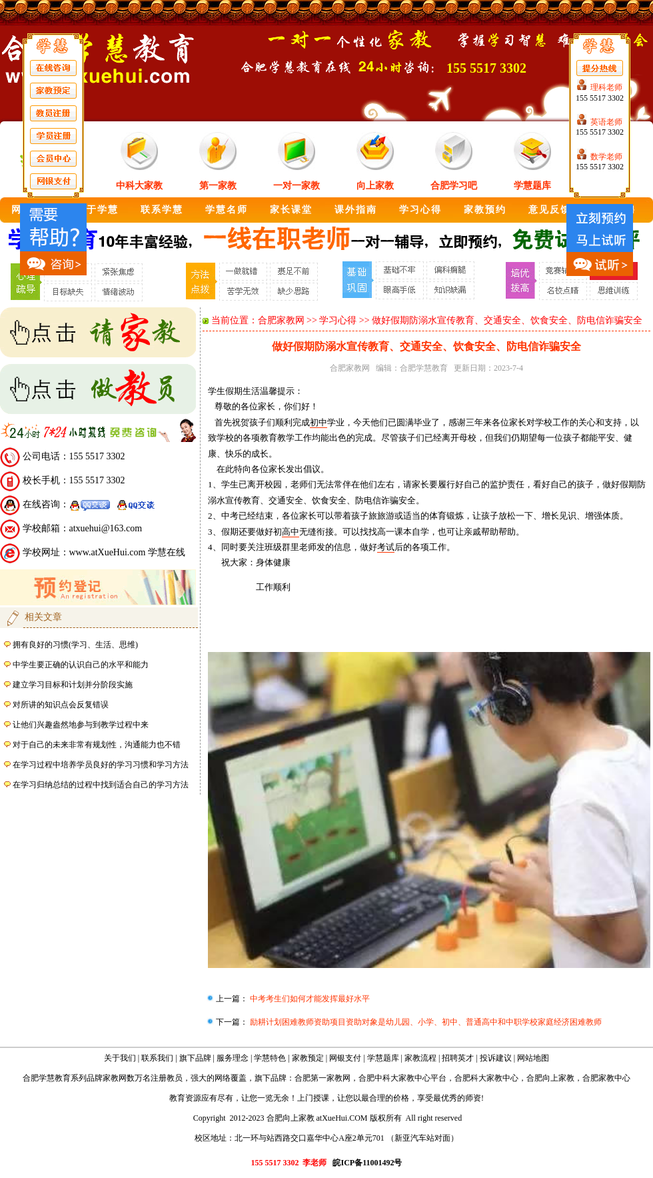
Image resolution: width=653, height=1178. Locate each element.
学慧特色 (270, 1058)
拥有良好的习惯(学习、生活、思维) (75, 644)
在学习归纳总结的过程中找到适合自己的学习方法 (101, 784)
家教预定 (308, 1058)
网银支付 (345, 1058)
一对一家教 (296, 186)
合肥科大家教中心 (486, 1078)
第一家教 (218, 186)
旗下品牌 (195, 1058)
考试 (385, 547)
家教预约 (485, 210)
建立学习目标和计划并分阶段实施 (73, 684)
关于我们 (120, 1058)
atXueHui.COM (342, 1118)
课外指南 (355, 210)
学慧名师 (226, 210)
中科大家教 (139, 186)
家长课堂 (291, 210)
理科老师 (606, 87)
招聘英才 (458, 1058)
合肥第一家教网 (322, 1078)
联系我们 (157, 1058)
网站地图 (533, 1058)
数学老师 (606, 156)
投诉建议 (496, 1058)
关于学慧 (97, 210)
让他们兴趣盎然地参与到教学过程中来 (81, 724)
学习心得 (420, 210)
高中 (290, 532)
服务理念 (233, 1058)
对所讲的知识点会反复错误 (61, 704)
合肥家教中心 (606, 1078)
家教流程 (420, 1058)
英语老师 (606, 122)
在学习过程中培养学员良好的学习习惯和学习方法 (101, 764)
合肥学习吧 (453, 186)
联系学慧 (162, 210)
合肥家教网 (281, 320)
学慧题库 (532, 186)
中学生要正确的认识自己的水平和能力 (81, 664)
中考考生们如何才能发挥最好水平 (309, 998)
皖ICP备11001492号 (367, 1162)
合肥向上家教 (550, 1078)
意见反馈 (549, 210)
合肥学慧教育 (424, 368)
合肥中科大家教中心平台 (402, 1078)
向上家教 (375, 186)
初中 (318, 422)
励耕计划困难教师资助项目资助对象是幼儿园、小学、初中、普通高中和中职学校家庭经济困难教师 (425, 1022)
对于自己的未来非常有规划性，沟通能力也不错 (97, 744)
